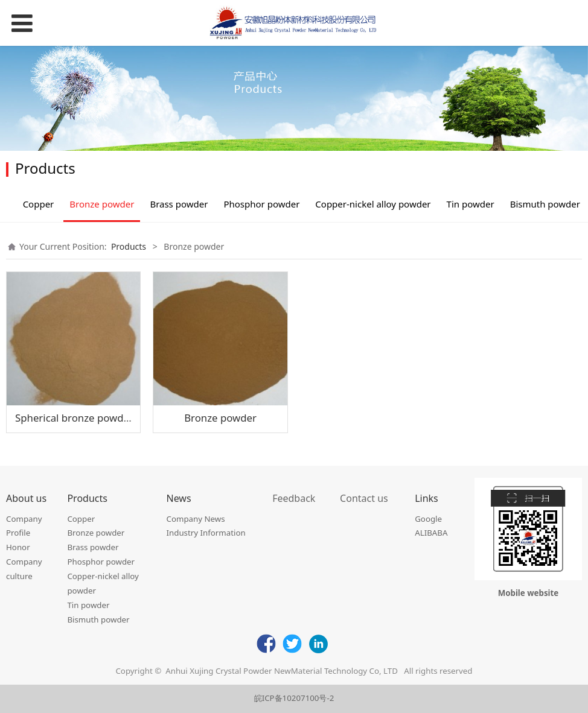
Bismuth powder (545, 204)
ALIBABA (431, 532)
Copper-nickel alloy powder (372, 204)
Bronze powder (101, 204)
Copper (38, 204)
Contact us (364, 498)
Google (428, 518)
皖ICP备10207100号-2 (294, 697)
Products (128, 246)
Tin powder (470, 204)
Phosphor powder (261, 204)
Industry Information (206, 532)
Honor (18, 547)
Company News (196, 518)
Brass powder (179, 204)
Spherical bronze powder (74, 418)
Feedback (293, 498)
